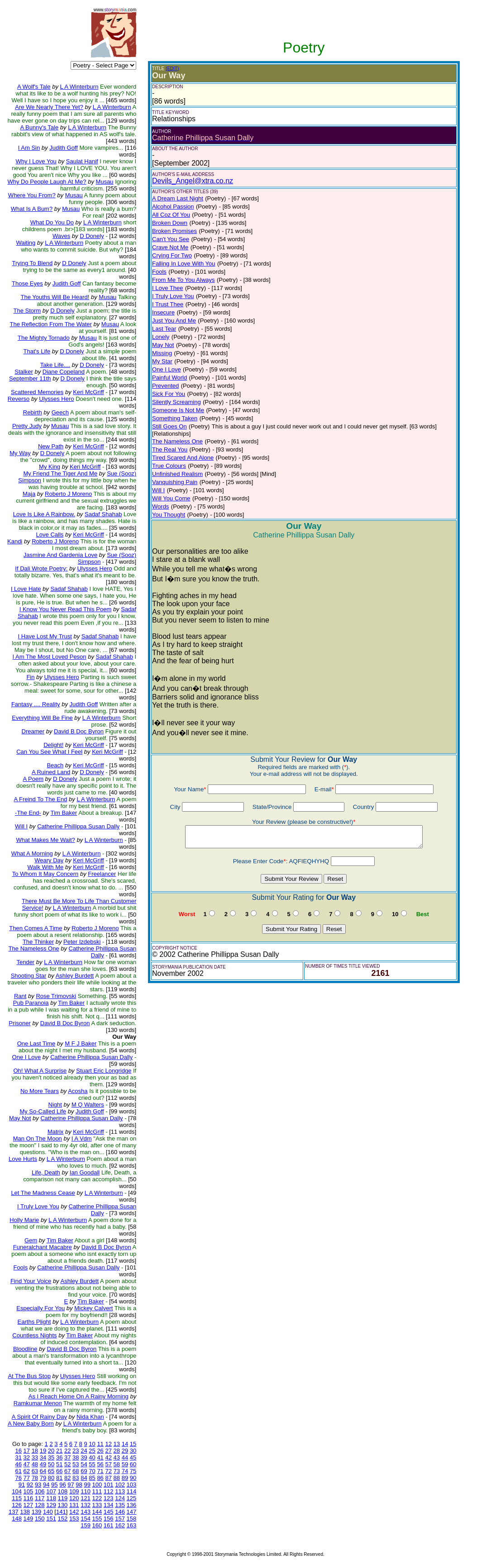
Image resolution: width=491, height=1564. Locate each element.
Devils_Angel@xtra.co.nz (192, 181)
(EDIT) (172, 68)
